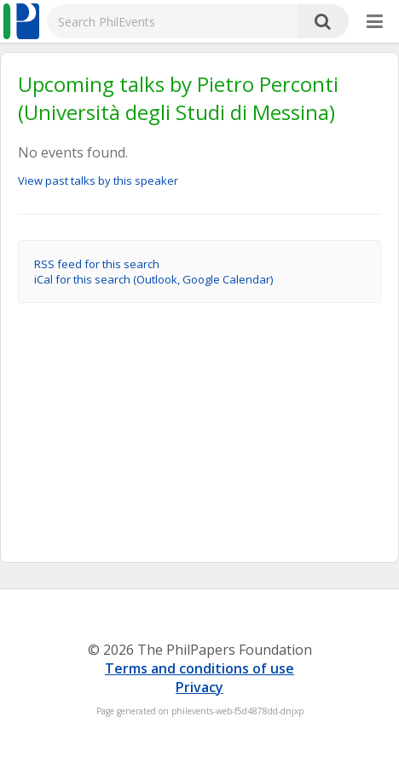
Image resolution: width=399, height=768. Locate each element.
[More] (374, 22)
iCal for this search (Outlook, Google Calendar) (153, 279)
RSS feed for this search (96, 264)
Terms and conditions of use (199, 668)
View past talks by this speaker (98, 180)
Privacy (199, 687)
